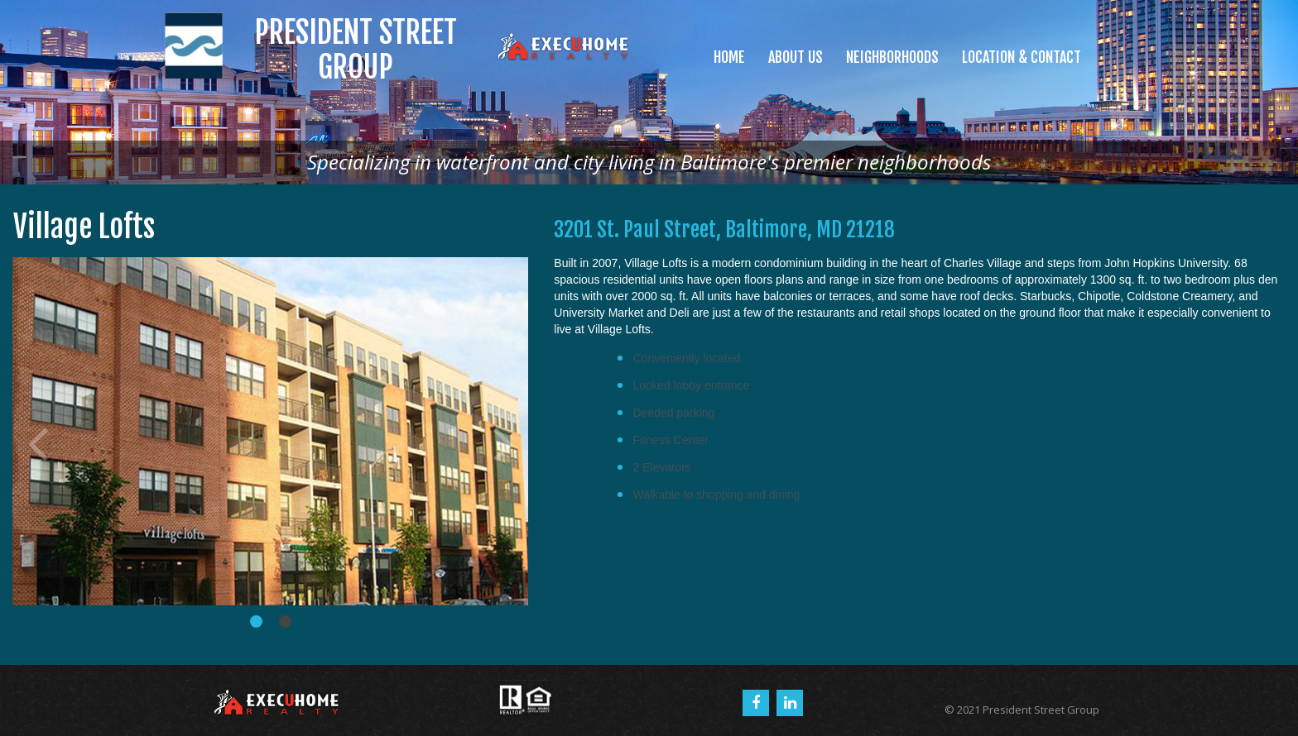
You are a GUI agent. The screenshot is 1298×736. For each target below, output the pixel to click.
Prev (37, 442)
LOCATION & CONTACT (1021, 57)
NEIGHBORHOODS (892, 57)
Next (503, 442)
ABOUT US (795, 57)
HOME (729, 57)
